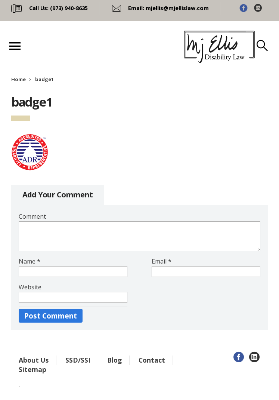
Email (161, 261)
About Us (34, 360)
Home (18, 79)
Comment (32, 216)
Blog (114, 360)
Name (29, 261)
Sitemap (32, 369)
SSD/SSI (77, 360)
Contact (152, 360)
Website (30, 287)
